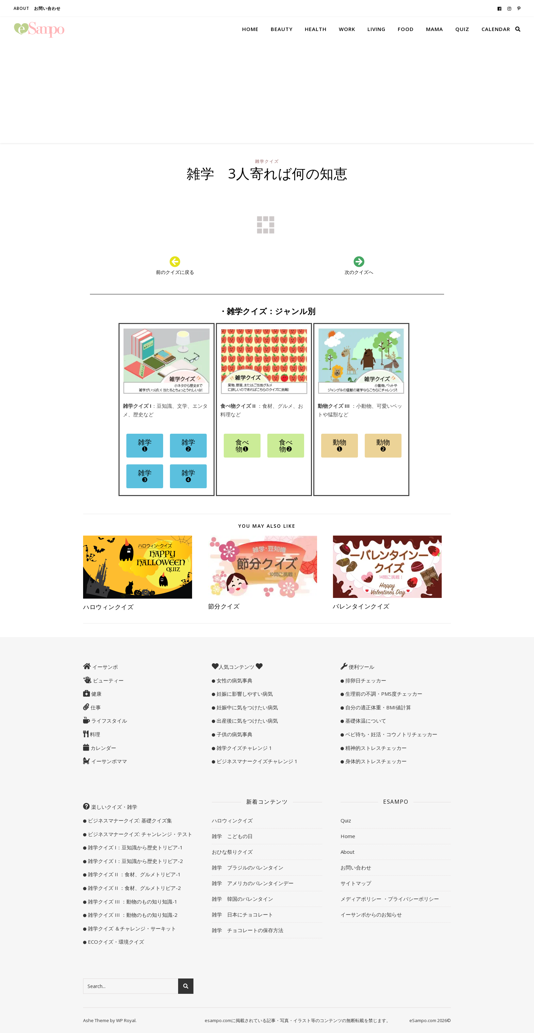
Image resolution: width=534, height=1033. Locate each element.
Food (406, 29)
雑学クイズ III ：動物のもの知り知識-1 (132, 901)
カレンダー (102, 747)
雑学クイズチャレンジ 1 (243, 747)
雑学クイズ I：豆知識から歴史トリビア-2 (135, 861)
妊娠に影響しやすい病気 (244, 693)
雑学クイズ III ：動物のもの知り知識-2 (132, 914)
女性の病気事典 (233, 680)
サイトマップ (356, 883)
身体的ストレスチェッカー (375, 761)
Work (347, 29)
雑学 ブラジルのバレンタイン (247, 867)
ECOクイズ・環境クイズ (115, 941)
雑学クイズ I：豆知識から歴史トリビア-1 (135, 847)
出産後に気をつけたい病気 (246, 720)
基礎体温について (365, 720)
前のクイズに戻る (175, 272)
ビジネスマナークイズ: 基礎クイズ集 (129, 820)
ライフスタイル (108, 720)
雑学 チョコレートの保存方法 (247, 930)
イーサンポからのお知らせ (371, 914)
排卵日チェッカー (365, 680)
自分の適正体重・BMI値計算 (377, 707)
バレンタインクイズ (361, 606)
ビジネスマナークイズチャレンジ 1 (256, 761)
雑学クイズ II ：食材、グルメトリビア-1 (134, 874)
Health (316, 29)
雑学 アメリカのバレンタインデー (253, 883)
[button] (144, 446)
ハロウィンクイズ (108, 607)
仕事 (95, 707)
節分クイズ (224, 606)
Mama (434, 29)
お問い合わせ (47, 8)
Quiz (462, 29)
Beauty (282, 29)
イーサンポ (104, 666)
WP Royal (126, 1020)
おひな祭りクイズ (232, 851)
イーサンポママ (108, 761)
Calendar (496, 29)
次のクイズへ (359, 272)
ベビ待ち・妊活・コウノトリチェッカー (390, 734)
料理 (94, 734)
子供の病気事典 (233, 734)
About (21, 8)
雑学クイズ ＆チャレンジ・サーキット (131, 928)
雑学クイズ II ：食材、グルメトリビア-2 (134, 887)
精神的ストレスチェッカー (375, 747)
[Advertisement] (267, 92)
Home (250, 29)
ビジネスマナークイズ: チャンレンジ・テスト (139, 834)
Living (376, 29)
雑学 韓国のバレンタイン (242, 898)
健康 (95, 693)
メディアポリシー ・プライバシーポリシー (390, 898)
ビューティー (108, 680)
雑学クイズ (267, 161)
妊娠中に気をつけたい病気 (246, 707)
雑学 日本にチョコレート (242, 914)
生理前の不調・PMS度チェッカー (383, 693)
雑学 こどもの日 (232, 836)
